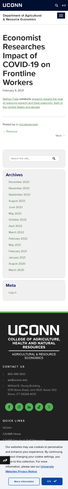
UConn (7, 427)
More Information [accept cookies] (24, 481)
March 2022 (16, 232)
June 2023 (15, 207)
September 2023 (19, 194)
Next (60, 135)
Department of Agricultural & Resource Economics (22, 17)
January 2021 (17, 257)
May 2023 (15, 213)
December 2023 (19, 182)
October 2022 (17, 220)
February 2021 (18, 251)
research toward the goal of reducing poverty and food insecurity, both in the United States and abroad (33, 103)
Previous (10, 131)
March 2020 (16, 270)
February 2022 (18, 238)
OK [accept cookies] (52, 481)
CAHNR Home (12, 434)
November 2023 (19, 188)
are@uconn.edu (18, 380)
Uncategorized (28, 124)
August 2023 (17, 201)
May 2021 (15, 245)
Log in (13, 292)
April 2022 (15, 226)
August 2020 (17, 264)
